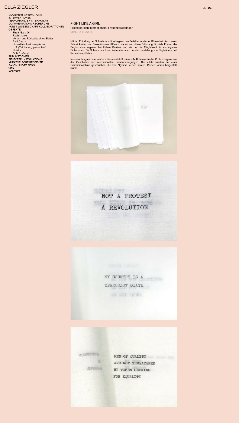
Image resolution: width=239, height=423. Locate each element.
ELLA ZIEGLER (21, 7)
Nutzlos (17, 50)
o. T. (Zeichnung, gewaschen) (29, 47)
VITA (11, 68)
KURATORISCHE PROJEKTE (26, 62)
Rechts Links (20, 35)
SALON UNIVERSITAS (22, 65)
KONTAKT (14, 71)
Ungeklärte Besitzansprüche (29, 44)
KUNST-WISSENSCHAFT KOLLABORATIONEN (36, 26)
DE (210, 7)
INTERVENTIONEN (20, 17)
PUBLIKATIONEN (19, 56)
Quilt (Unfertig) (21, 53)
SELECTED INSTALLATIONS (25, 59)
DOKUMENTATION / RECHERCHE (29, 23)
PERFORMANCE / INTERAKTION (28, 20)
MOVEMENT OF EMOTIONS (25, 14)
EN (204, 7)
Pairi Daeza (19, 41)
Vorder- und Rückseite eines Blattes (33, 38)
